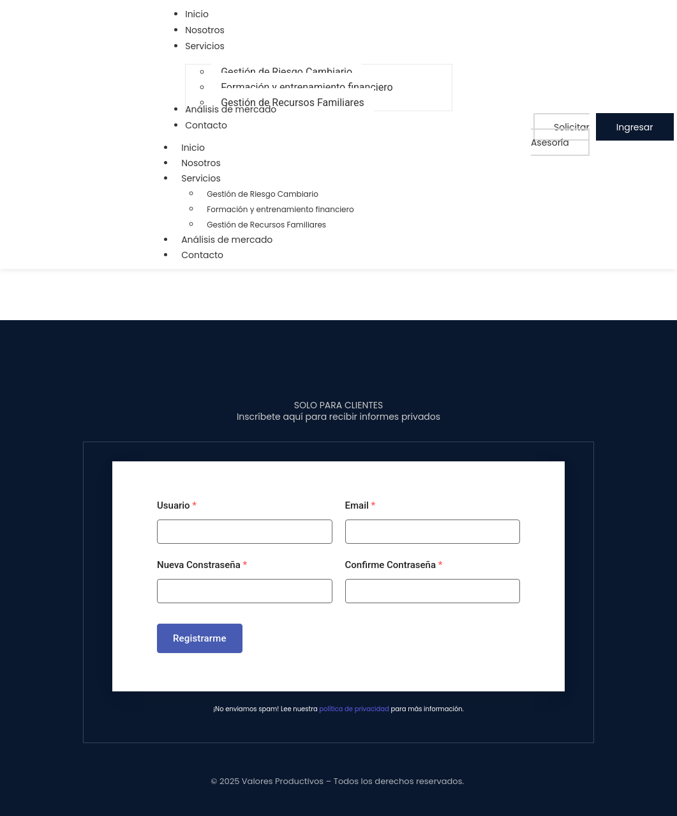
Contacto (202, 255)
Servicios (207, 178)
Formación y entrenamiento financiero (280, 209)
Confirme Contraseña (394, 565)
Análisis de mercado (226, 239)
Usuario (177, 505)
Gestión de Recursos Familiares (266, 224)
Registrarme (200, 638)
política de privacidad (354, 709)
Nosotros (201, 163)
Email (360, 505)
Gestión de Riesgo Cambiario (262, 194)
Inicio (193, 147)
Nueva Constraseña (202, 565)
